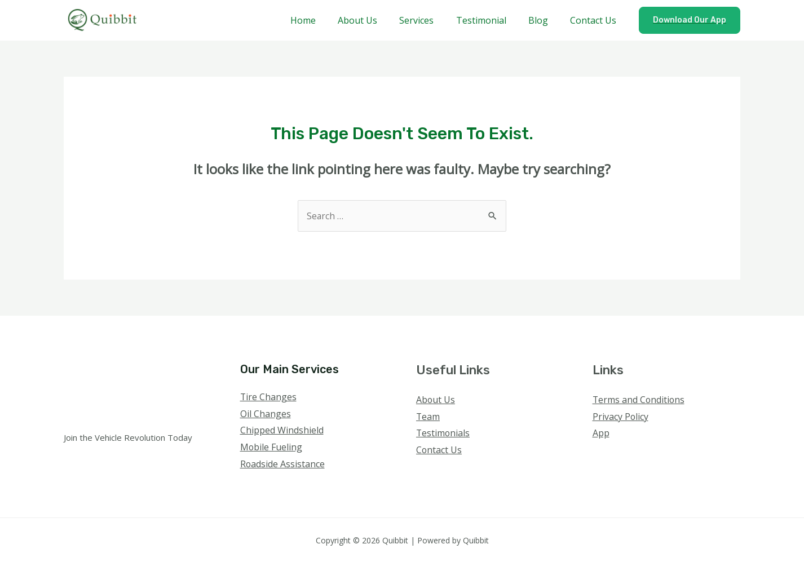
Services (431, 20)
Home (325, 20)
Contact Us (595, 20)
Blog (544, 20)
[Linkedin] (661, 455)
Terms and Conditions (639, 399)
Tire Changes (268, 397)
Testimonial (491, 20)
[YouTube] (645, 455)
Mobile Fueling (271, 447)
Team (428, 416)
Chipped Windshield (282, 430)
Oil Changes (265, 414)
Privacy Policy (621, 416)
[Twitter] (615, 455)
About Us (376, 20)
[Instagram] (630, 455)
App (601, 433)
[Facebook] (600, 455)
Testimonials (443, 433)
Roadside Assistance (282, 464)
